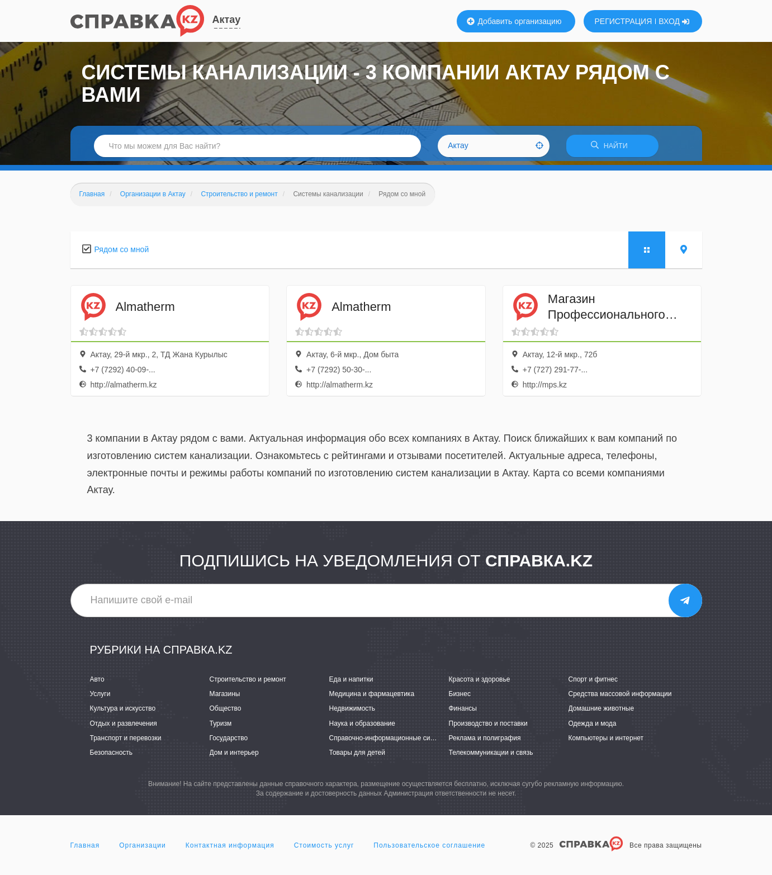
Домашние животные (601, 712)
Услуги (100, 698)
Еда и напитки (351, 683)
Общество (225, 712)
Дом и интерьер (234, 756)
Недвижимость (352, 712)
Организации (142, 849)
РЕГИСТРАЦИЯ (623, 21)
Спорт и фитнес (593, 683)
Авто (97, 683)
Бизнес (460, 698)
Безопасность (111, 756)
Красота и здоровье (479, 683)
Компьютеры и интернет (606, 741)
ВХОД (674, 21)
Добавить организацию (514, 21)
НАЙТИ (612, 148)
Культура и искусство (123, 712)
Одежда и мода (593, 727)
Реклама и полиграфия (485, 741)
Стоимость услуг (324, 849)
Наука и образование (362, 727)
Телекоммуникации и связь (491, 756)
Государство (229, 741)
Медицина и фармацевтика (372, 698)
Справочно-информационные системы (389, 741)
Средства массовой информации (620, 698)
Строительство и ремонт (248, 683)
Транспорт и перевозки (126, 741)
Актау (226, 19)
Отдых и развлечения (123, 727)
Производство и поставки (488, 727)
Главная (85, 849)
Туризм (221, 727)
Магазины (225, 698)
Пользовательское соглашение (429, 849)
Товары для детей (357, 756)
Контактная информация (230, 849)
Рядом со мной (121, 252)
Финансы (463, 712)
